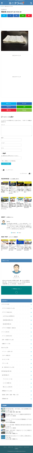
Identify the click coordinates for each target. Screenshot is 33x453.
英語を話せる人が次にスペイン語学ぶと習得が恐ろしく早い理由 (19, 436)
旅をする (4, 347)
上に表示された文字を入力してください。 (10, 155)
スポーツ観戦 (6, 355)
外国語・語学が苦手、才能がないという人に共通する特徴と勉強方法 (19, 431)
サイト (2, 148)
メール (3, 142)
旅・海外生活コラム (8, 367)
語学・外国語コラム (8, 339)
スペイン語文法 (7, 335)
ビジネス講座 (7, 382)
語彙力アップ (6, 343)
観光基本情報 (7, 324)
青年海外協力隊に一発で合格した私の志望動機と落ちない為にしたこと (19, 409)
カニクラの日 (15, 451)
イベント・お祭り (7, 351)
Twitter (19, 232)
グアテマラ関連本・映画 (9, 327)
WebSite (14, 232)
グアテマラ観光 (7, 312)
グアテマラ (5, 304)
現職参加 (5, 398)
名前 (2, 137)
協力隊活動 (5, 375)
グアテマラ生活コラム (8, 308)
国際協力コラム (7, 390)
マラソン (5, 363)
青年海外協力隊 (6, 371)
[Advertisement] (17, 24)
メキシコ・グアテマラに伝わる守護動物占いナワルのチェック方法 (19, 420)
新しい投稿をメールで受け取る (9, 160)
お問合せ (16, 448)
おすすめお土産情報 (8, 316)
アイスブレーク (7, 379)
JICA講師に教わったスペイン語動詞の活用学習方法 (18, 414)
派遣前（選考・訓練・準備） (10, 394)
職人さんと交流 (7, 386)
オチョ (8, 221)
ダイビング (5, 359)
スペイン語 (5, 331)
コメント (3, 124)
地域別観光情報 (8, 320)
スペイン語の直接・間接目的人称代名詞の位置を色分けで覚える (19, 425)
